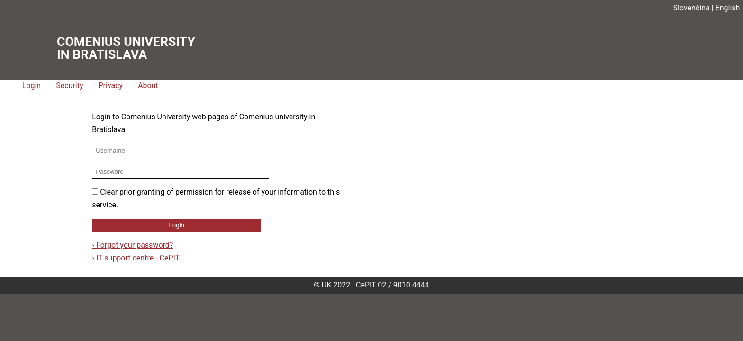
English (728, 7)
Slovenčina (691, 7)
